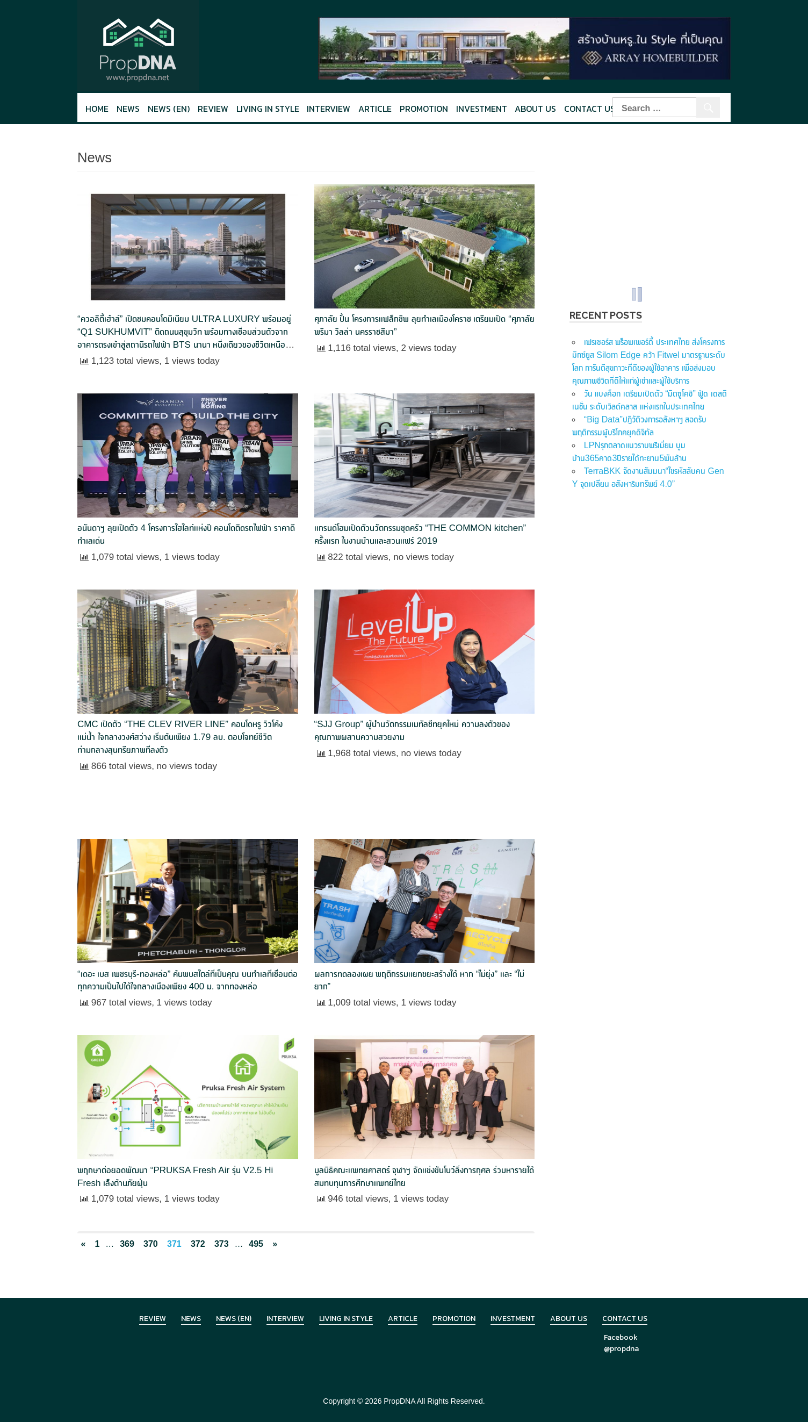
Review (213, 108)
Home (97, 108)
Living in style (267, 108)
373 (221, 1243)
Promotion (424, 108)
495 (256, 1243)
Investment (481, 108)
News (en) (169, 108)
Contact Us (589, 108)
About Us (535, 108)
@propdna (621, 1348)
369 (127, 1243)
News (128, 108)
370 (150, 1243)
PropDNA (399, 1401)
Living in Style (346, 1318)
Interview (328, 108)
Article (375, 108)
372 (198, 1243)
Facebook (621, 1337)
